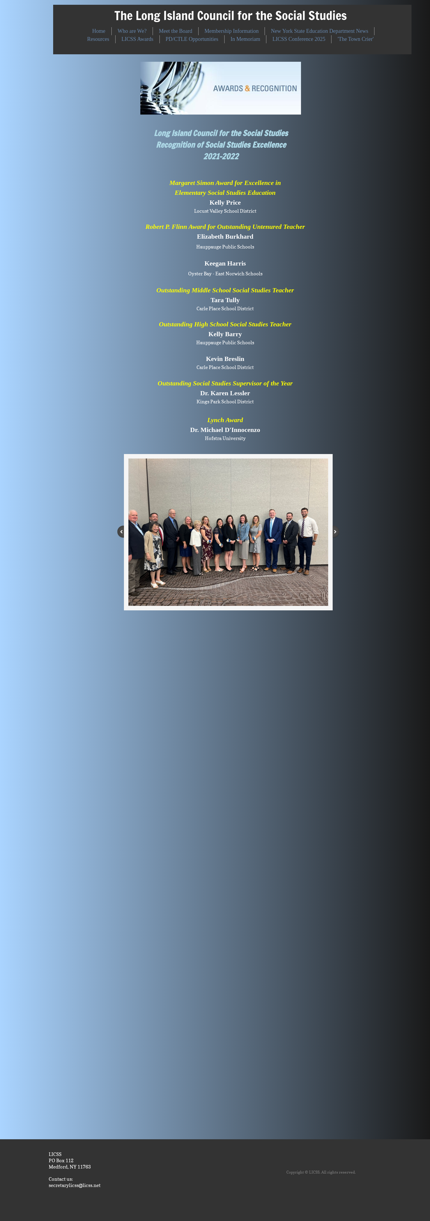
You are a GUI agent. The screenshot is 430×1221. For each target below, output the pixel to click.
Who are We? (132, 31)
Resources (98, 39)
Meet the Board (175, 31)
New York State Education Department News (319, 31)
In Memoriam (245, 39)
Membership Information (232, 31)
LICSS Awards (137, 39)
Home (98, 31)
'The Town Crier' (355, 39)
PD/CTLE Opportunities (192, 39)
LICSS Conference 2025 (298, 39)
